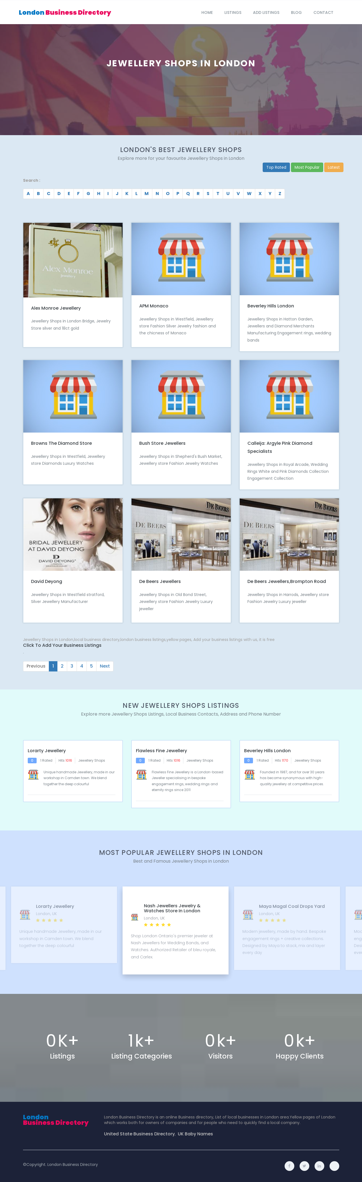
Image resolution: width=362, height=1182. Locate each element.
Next (105, 666)
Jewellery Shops (91, 760)
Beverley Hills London (270, 306)
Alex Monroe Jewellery (56, 308)
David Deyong (46, 581)
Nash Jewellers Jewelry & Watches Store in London (172, 908)
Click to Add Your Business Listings (62, 645)
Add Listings (266, 12)
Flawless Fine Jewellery (161, 750)
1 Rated (46, 760)
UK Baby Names (195, 1134)
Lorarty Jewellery (47, 750)
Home (207, 12)
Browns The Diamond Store (61, 443)
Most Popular (307, 167)
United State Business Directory (139, 1134)
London (65, 12)
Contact (323, 12)
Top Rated (276, 167)
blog (296, 12)
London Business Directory (72, 1164)
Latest (334, 167)
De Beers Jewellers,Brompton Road (286, 581)
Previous (36, 666)
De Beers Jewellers (160, 581)
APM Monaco (153, 306)
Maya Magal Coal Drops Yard (291, 906)
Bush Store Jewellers (162, 443)
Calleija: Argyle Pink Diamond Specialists (279, 447)
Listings (232, 12)
